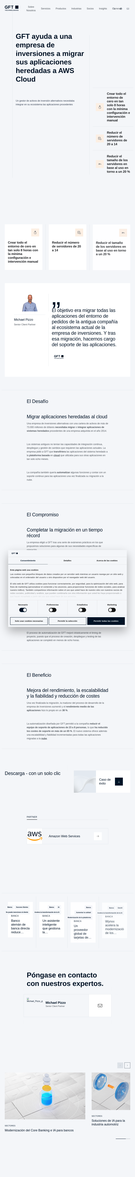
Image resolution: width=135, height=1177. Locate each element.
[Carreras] (117, 9)
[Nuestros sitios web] (121, 8)
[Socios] (90, 9)
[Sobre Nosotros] (31, 8)
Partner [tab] (32, 817)
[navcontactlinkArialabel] (128, 8)
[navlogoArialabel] (12, 8)
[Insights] (103, 9)
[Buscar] (114, 8)
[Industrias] (76, 9)
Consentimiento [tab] (28, 561)
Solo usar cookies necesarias (29, 621)
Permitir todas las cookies (106, 621)
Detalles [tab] (67, 561)
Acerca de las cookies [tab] (107, 561)
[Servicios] (45, 9)
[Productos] (61, 9)
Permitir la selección (67, 621)
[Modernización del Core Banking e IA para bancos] (45, 1103)
